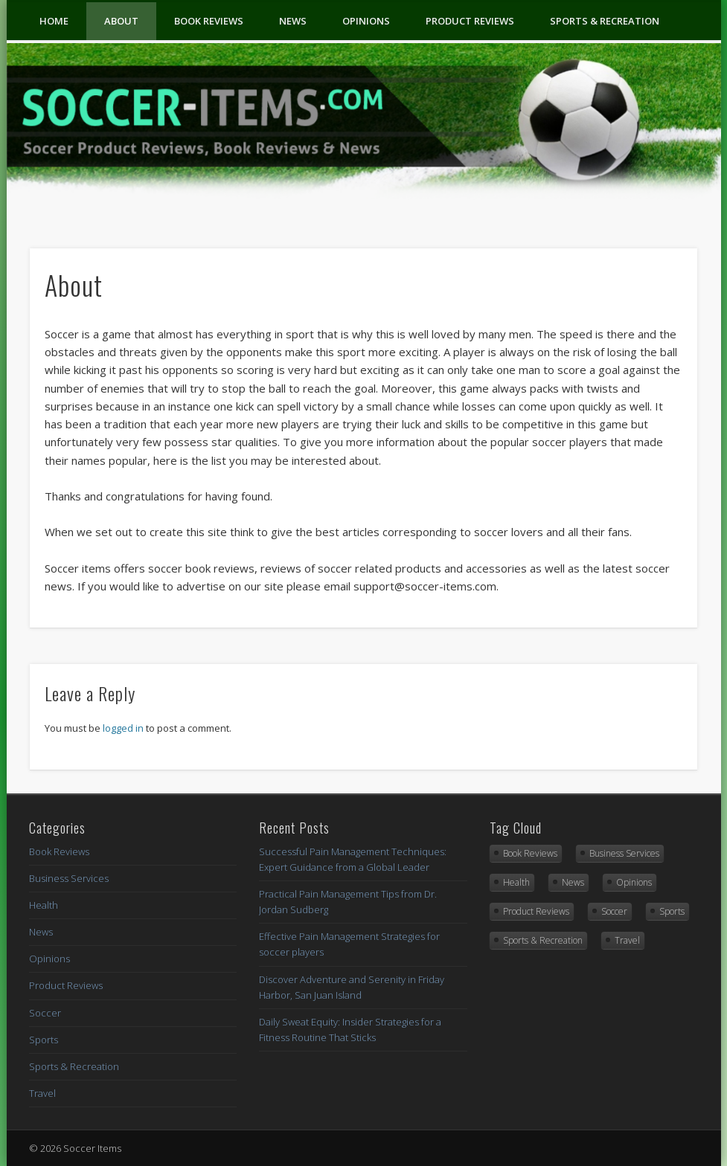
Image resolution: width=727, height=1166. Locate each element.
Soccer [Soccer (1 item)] (614, 911)
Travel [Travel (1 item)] (627, 940)
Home (53, 21)
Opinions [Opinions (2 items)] (634, 882)
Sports (43, 1039)
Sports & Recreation (604, 21)
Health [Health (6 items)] (516, 882)
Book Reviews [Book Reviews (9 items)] (530, 853)
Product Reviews (470, 21)
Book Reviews (208, 21)
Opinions (366, 21)
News (293, 21)
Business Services (69, 878)
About (121, 21)
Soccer (45, 1013)
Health (43, 905)
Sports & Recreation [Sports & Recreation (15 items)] (543, 940)
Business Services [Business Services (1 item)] (624, 853)
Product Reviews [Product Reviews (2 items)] (536, 911)
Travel (42, 1093)
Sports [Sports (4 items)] (672, 911)
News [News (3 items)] (573, 882)
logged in (123, 728)
